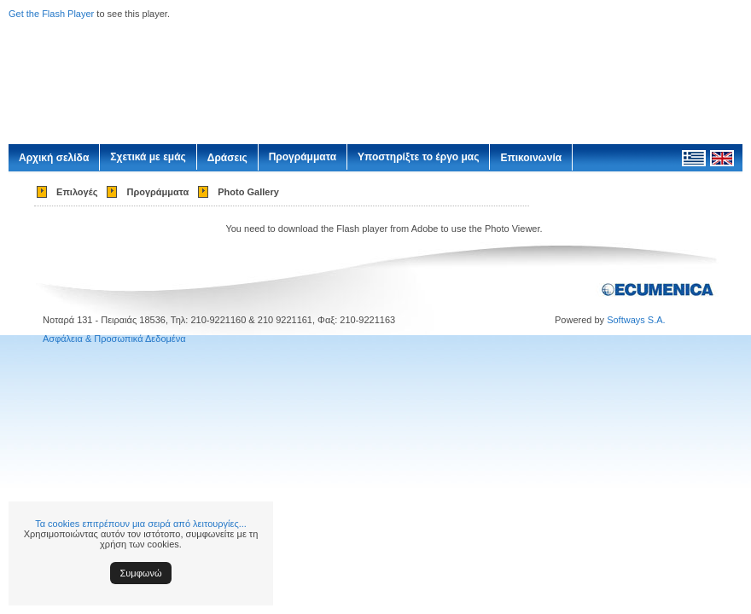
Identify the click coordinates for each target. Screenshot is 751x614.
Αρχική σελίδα (54, 158)
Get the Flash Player (51, 14)
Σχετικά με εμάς (148, 157)
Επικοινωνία (531, 158)
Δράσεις (227, 158)
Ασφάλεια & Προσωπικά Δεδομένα (114, 338)
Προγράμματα (302, 157)
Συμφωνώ (141, 573)
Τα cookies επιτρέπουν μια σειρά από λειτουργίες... (141, 523)
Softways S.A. (636, 320)
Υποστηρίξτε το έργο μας (418, 157)
